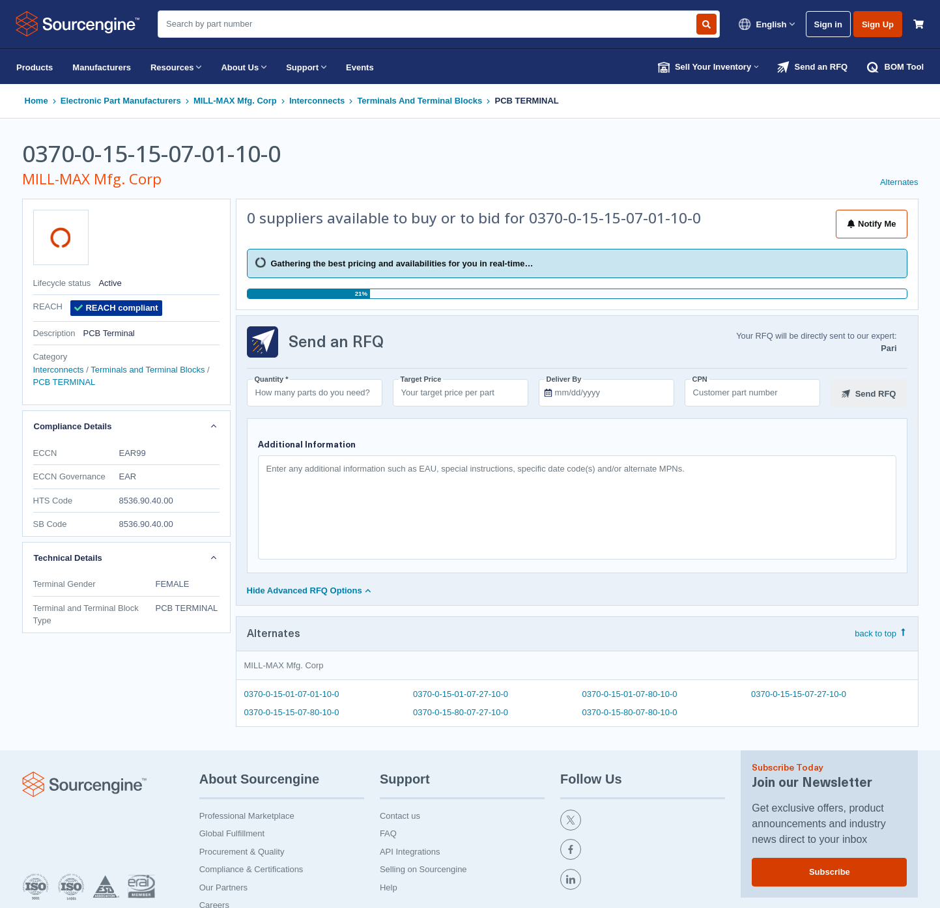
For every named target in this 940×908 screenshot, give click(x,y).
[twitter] (642, 820)
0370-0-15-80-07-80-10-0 (629, 711)
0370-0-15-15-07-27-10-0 (798, 693)
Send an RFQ (812, 67)
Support (306, 67)
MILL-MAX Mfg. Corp (235, 101)
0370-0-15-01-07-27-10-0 (460, 693)
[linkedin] (642, 879)
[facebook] (642, 849)
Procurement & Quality (242, 850)
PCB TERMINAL (527, 101)
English (766, 24)
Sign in (828, 24)
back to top (881, 633)
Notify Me (871, 224)
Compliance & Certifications (251, 867)
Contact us (400, 814)
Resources (175, 67)
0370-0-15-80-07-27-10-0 (460, 711)
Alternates (899, 182)
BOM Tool (895, 67)
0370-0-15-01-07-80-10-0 (629, 693)
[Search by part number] (706, 24)
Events (360, 67)
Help (388, 885)
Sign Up (878, 24)
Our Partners (223, 885)
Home (36, 101)
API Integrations (410, 850)
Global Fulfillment (231, 831)
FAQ (388, 831)
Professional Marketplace (246, 814)
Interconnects (317, 101)
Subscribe (829, 870)
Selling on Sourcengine (423, 867)
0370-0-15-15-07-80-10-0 (291, 711)
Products (34, 67)
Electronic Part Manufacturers (121, 101)
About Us (243, 67)
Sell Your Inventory (709, 67)
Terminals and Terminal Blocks (419, 101)
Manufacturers (101, 67)
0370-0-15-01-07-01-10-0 (291, 693)
